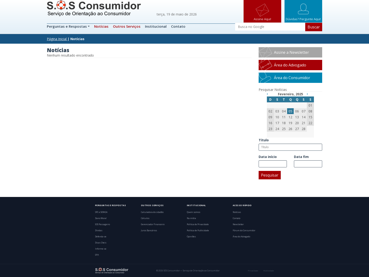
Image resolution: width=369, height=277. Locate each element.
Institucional (156, 26)
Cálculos (145, 218)
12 (290, 117)
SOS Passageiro (102, 224)
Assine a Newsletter (291, 52)
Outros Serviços (126, 26)
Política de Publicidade (198, 230)
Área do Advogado (290, 65)
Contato (178, 26)
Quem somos (193, 212)
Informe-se (100, 248)
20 (297, 123)
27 (297, 129)
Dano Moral (101, 218)
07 (303, 111)
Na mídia (191, 218)
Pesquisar (269, 175)
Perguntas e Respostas (67, 26)
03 (277, 111)
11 (284, 117)
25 (284, 129)
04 (284, 111)
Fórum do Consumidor (244, 230)
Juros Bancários (149, 230)
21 (303, 123)
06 (297, 111)
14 (303, 117)
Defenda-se (100, 236)
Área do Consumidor (292, 77)
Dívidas (98, 230)
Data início (268, 156)
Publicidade (268, 270)
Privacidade (253, 270)
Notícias (101, 26)
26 (290, 129)
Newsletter (238, 224)
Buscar (314, 27)
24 (277, 129)
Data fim (301, 156)
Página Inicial (57, 39)
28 (303, 129)
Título (264, 140)
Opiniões (191, 236)
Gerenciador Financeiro (152, 224)
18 (284, 123)
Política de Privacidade (198, 224)
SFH (97, 255)
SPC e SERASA (101, 212)
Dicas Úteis (100, 242)
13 (297, 117)
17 (277, 123)
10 (277, 117)
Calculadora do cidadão (152, 212)
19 (290, 123)
